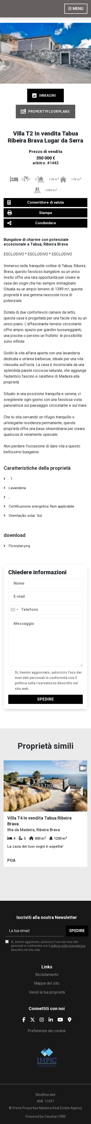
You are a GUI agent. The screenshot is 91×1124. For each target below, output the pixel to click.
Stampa (29, 212)
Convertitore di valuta (35, 202)
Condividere (31, 223)
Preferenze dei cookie (47, 1030)
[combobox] (45, 609)
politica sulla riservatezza (36, 683)
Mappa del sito (46, 983)
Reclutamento (46, 974)
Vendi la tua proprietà (47, 992)
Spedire (45, 699)
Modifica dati (45, 1095)
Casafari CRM (55, 1116)
